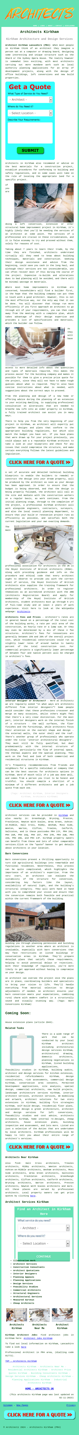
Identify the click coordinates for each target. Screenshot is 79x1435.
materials (31, 371)
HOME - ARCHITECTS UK (39, 1388)
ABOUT (50, 26)
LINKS (42, 26)
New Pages (22, 1405)
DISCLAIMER (69, 26)
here (32, 1196)
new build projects (60, 1089)
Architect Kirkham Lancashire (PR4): (28, 45)
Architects (23, 611)
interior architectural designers (50, 740)
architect (45, 48)
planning (48, 511)
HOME (35, 26)
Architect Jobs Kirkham (38, 1338)
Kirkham (63, 815)
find (17, 1163)
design (70, 482)
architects (50, 252)
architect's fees (19, 656)
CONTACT (58, 26)
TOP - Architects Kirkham (21, 1361)
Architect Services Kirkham (27, 1202)
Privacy (71, 1405)
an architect (13, 234)
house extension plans (41, 1122)
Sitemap (7, 1405)
